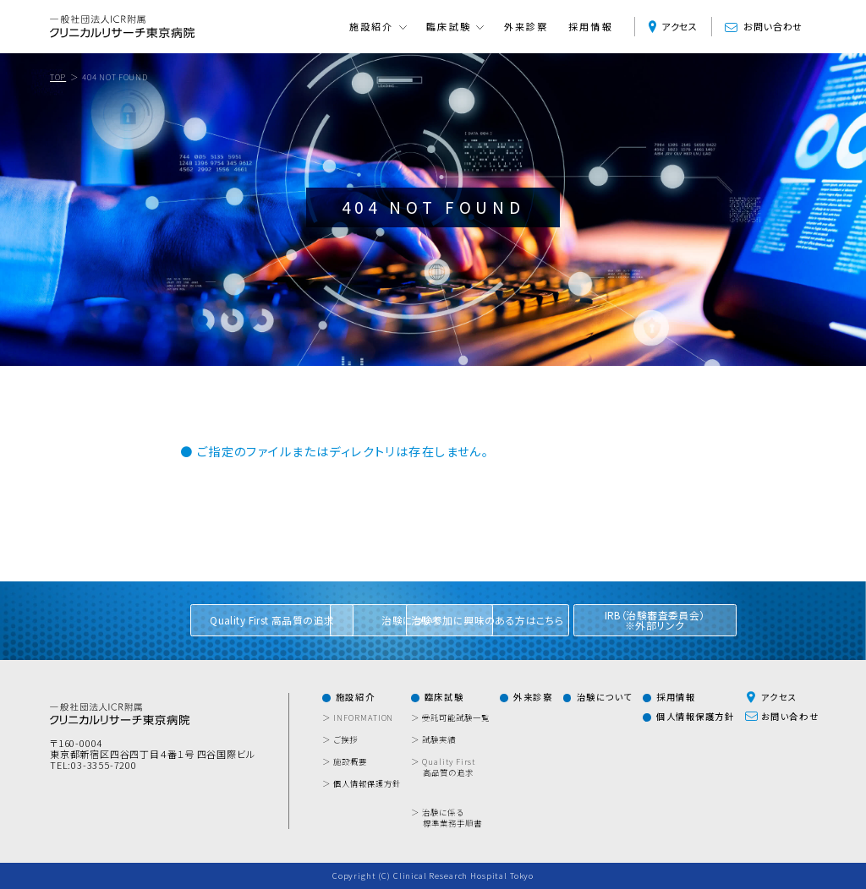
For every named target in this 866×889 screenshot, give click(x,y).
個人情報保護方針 (695, 716)
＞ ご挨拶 (346, 739)
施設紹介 (355, 697)
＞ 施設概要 (350, 761)
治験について (605, 697)
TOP (58, 77)
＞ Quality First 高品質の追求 (449, 767)
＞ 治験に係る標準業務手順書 (452, 818)
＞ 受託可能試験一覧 (456, 717)
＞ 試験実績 (439, 739)
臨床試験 (444, 697)
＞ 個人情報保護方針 (367, 783)
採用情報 (590, 26)
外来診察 (526, 26)
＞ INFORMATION (363, 717)
